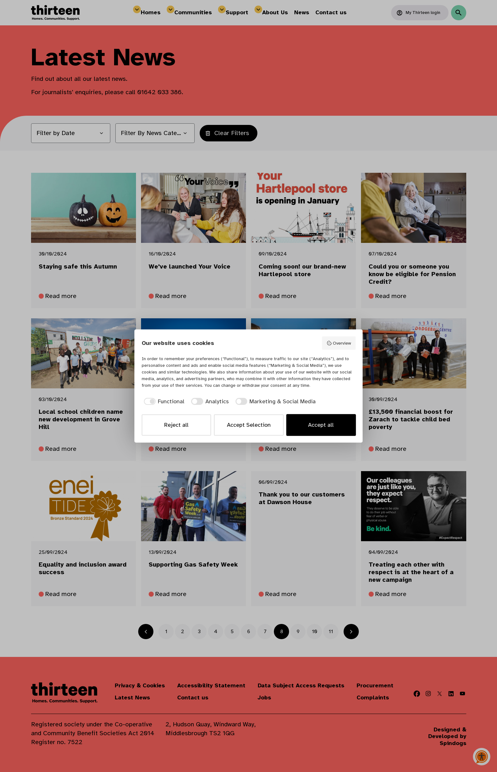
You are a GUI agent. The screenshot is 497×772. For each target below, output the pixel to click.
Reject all (176, 424)
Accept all (321, 424)
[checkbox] (163, 401)
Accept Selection (249, 424)
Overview (338, 343)
